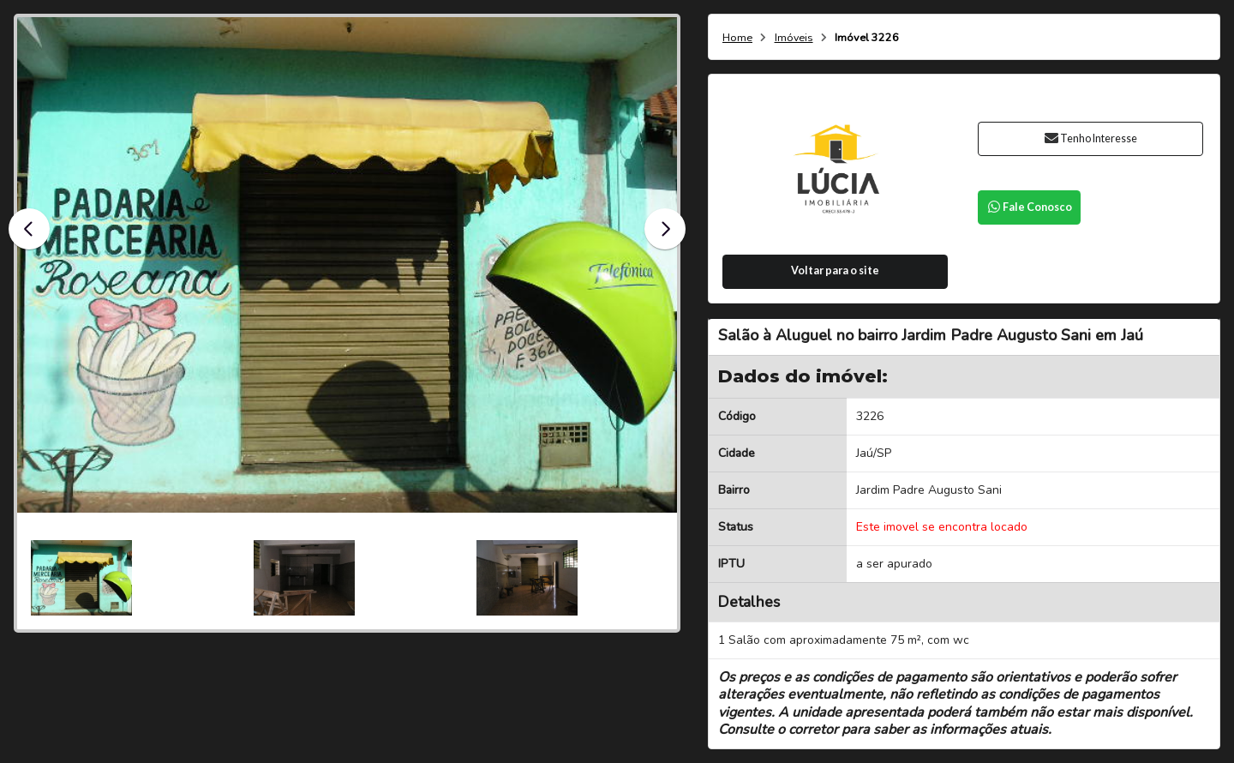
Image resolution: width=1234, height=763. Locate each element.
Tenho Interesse (1090, 138)
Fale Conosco (1029, 207)
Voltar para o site (835, 270)
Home (737, 38)
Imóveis (794, 38)
